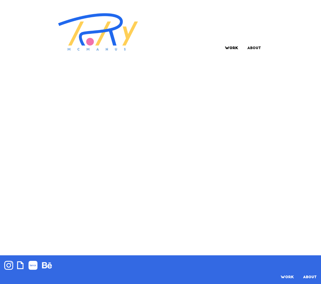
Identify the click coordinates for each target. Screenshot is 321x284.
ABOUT (254, 48)
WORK (287, 277)
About (310, 277)
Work (231, 48)
